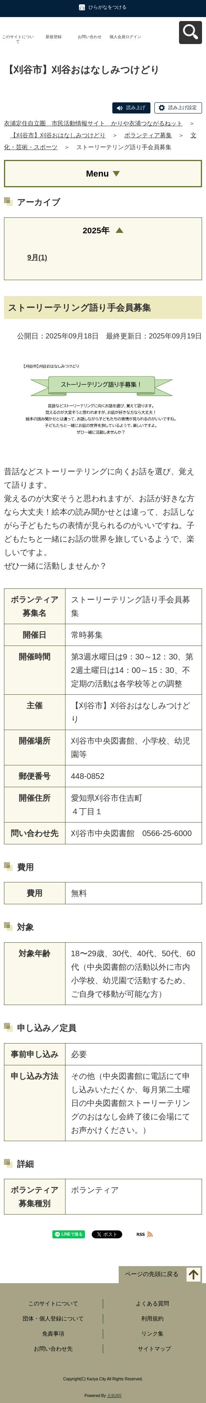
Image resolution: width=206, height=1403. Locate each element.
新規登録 (54, 37)
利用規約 (152, 1318)
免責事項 (53, 1333)
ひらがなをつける (108, 7)
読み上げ (135, 107)
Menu (97, 174)
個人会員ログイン (125, 37)
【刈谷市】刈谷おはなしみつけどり (58, 135)
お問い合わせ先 (53, 1348)
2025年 (96, 230)
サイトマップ (154, 1348)
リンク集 (152, 1333)
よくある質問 (152, 1303)
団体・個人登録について (53, 1318)
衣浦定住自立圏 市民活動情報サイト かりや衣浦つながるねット (93, 123)
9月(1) (37, 257)
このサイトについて (18, 39)
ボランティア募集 (148, 135)
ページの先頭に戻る (152, 1274)
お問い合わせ (90, 37)
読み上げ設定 (182, 107)
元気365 (114, 1395)
